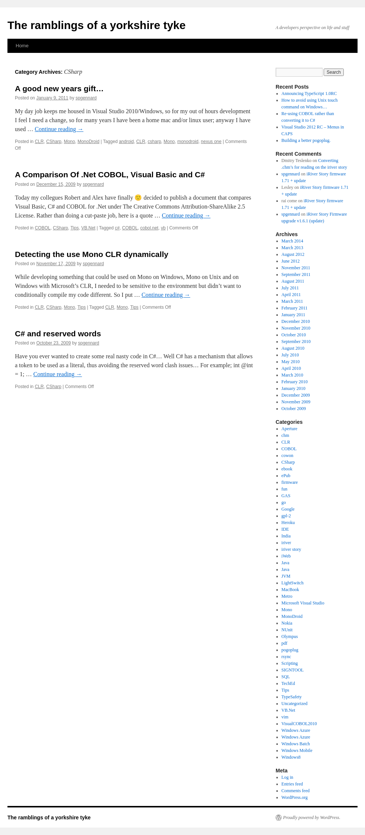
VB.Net (88, 228)
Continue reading (59, 129)
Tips (74, 228)
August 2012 (293, 254)
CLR (39, 141)
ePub (286, 475)
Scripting (290, 663)
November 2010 (296, 328)
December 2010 (296, 321)
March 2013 (292, 247)
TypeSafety (292, 696)
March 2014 (292, 241)
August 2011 (293, 281)
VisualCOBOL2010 (299, 723)
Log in (287, 777)
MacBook (290, 589)
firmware (290, 482)
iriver (286, 542)
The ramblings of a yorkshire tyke (96, 25)
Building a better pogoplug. (306, 140)
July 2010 (290, 355)
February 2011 (295, 308)
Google (288, 509)
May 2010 (291, 361)
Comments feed (296, 790)
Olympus (290, 636)
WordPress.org (295, 797)
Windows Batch (296, 743)
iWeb (286, 556)
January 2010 (293, 388)
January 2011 (293, 314)
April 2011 (291, 294)
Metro (287, 596)
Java (285, 562)
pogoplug (290, 650)
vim (285, 717)
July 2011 (290, 287)
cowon (287, 455)
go (284, 502)
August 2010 (293, 348)
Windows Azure (296, 730)
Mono (69, 141)
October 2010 (294, 334)
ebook (287, 469)
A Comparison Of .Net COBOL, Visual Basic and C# (110, 174)
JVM (286, 576)
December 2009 (296, 395)
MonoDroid (88, 141)
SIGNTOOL (293, 670)
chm (285, 435)
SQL (286, 676)
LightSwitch (293, 582)
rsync (286, 656)
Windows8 (291, 757)
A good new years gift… (59, 88)
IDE (285, 529)
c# (117, 228)
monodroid (188, 141)
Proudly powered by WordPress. (311, 817)
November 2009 (296, 401)
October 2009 (294, 408)
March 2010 (292, 375)
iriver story (291, 549)
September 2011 (296, 274)
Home (22, 45)
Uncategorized (295, 703)
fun (285, 489)
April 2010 (291, 368)
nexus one (211, 141)
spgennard (86, 98)
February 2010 (295, 381)
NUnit (287, 629)
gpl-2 (286, 515)
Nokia (287, 623)
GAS (286, 495)
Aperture (290, 428)
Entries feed (292, 784)
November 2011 (296, 267)
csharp (154, 141)
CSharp (53, 141)
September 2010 (296, 341)
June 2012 (291, 261)
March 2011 (292, 301)
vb (163, 228)
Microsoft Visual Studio (303, 603)
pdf (285, 643)
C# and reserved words (58, 333)
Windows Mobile (297, 750)
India (286, 536)
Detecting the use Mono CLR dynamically (91, 254)
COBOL (42, 228)
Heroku (288, 522)
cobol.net (149, 228)
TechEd (288, 683)
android (126, 141)
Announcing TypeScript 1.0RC (309, 93)
